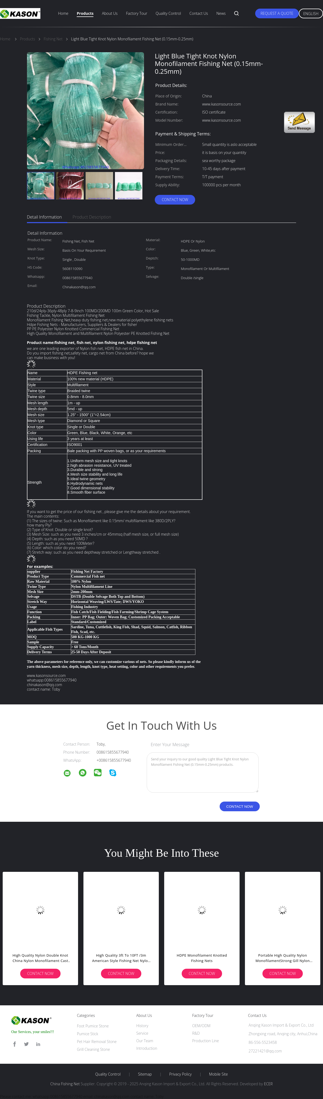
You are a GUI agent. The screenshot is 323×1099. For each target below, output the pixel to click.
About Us (110, 13)
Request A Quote (277, 13)
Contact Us (198, 13)
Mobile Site (218, 1074)
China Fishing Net (65, 1083)
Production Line (205, 1040)
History (142, 1025)
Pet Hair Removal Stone (97, 1041)
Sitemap (145, 1074)
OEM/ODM (201, 1025)
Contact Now (175, 199)
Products (85, 13)
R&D (196, 1033)
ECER (268, 1083)
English (310, 13)
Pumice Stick (87, 1033)
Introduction (146, 1048)
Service (142, 1033)
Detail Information (44, 217)
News (221, 13)
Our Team (144, 1040)
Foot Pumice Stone (93, 1025)
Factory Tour (136, 13)
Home (63, 13)
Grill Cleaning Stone (93, 1049)
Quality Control (168, 13)
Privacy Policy (180, 1074)
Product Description (92, 217)
